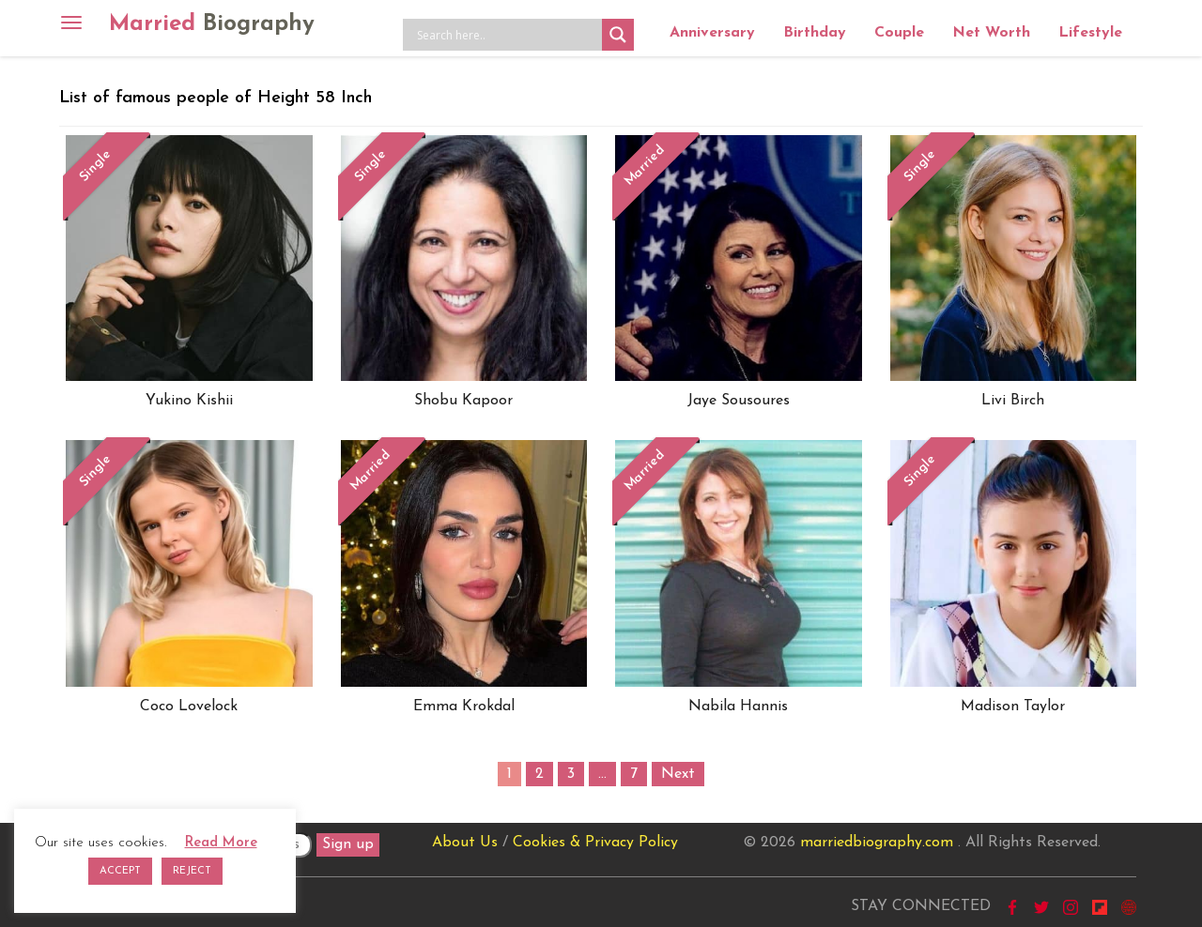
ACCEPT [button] (120, 871)
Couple (899, 32)
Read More (221, 843)
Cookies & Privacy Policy (595, 842)
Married (212, 24)
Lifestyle (1090, 32)
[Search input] (507, 35)
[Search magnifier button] (618, 35)
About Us (465, 842)
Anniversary (712, 32)
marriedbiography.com (876, 842)
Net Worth (991, 32)
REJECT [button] (192, 871)
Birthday (814, 32)
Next (678, 774)
